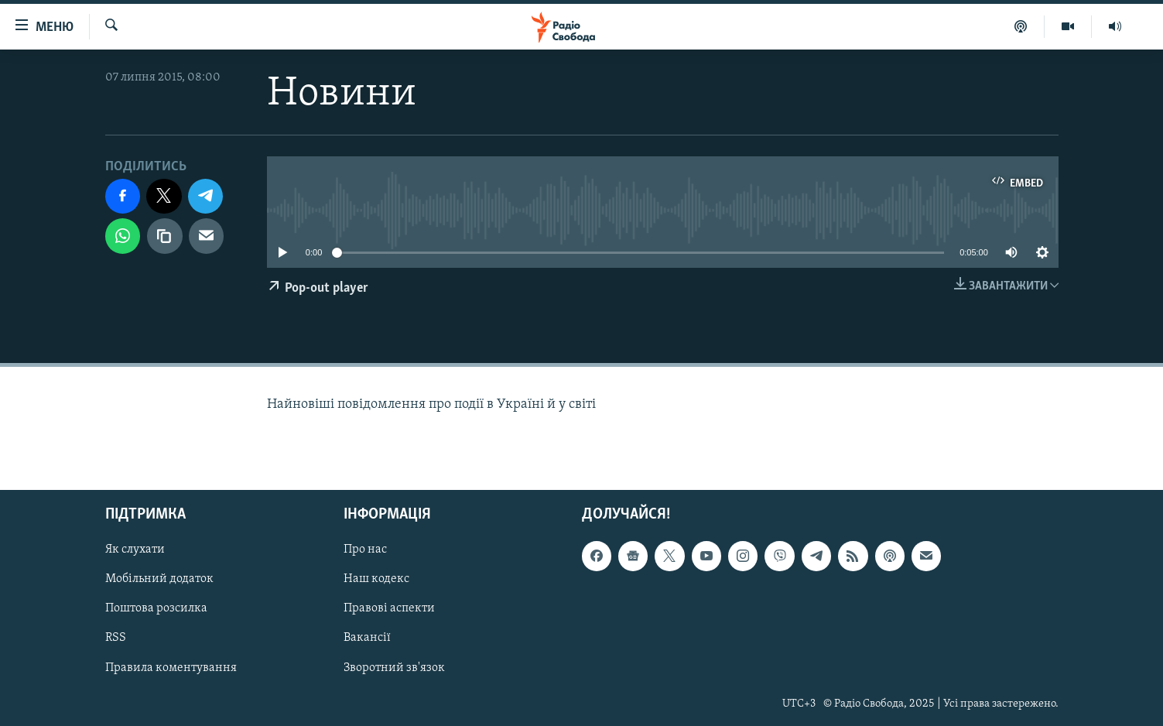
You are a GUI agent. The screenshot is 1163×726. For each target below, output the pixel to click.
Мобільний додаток (159, 580)
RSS (115, 638)
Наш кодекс (376, 580)
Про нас (365, 550)
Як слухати (135, 550)
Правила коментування (171, 668)
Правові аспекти (389, 609)
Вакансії (367, 638)
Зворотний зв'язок (394, 668)
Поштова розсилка (156, 609)
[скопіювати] (165, 236)
